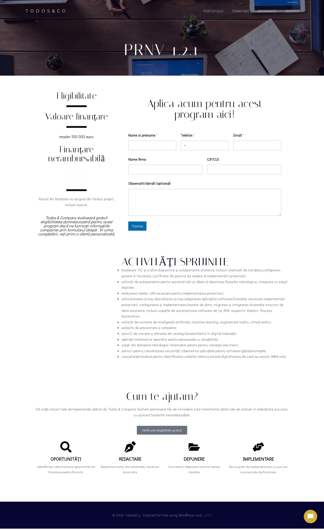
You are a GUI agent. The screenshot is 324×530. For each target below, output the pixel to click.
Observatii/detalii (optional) (149, 185)
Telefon (188, 137)
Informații (267, 11)
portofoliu (213, 11)
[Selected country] (184, 147)
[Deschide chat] (310, 516)
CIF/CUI (213, 161)
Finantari (240, 11)
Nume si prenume (143, 137)
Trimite (137, 228)
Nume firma (137, 161)
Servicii (292, 11)
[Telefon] (205, 147)
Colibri (207, 516)
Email (238, 137)
